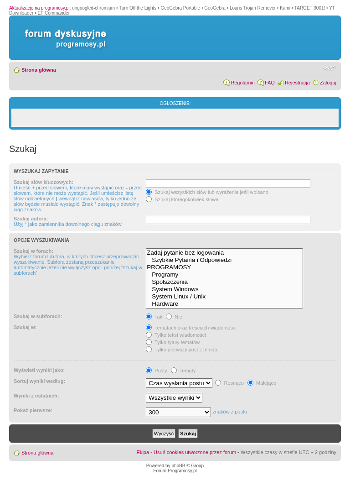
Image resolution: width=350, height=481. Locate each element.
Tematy (183, 370)
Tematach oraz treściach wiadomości (191, 327)
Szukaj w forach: (33, 251)
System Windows (224, 289)
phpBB (178, 465)
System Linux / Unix (224, 296)
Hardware (224, 304)
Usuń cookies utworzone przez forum (195, 452)
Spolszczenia (224, 282)
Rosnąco (229, 383)
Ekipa (143, 452)
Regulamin (243, 82)
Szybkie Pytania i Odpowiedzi (224, 260)
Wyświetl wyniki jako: (39, 370)
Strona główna (38, 70)
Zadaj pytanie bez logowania (224, 252)
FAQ (270, 82)
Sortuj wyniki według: (39, 381)
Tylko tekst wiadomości (176, 335)
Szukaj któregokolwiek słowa (182, 199)
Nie (174, 316)
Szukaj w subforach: (38, 316)
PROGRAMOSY (224, 267)
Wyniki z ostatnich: (36, 395)
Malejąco (261, 383)
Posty (156, 370)
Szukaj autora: (31, 218)
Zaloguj (328, 82)
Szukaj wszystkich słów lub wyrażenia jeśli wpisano (207, 192)
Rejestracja (297, 82)
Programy (224, 274)
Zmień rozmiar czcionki (329, 68)
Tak (154, 316)
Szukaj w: (25, 327)
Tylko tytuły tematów (173, 342)
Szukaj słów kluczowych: (43, 182)
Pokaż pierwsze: (33, 410)
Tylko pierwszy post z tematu (182, 349)
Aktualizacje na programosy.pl (39, 7)
